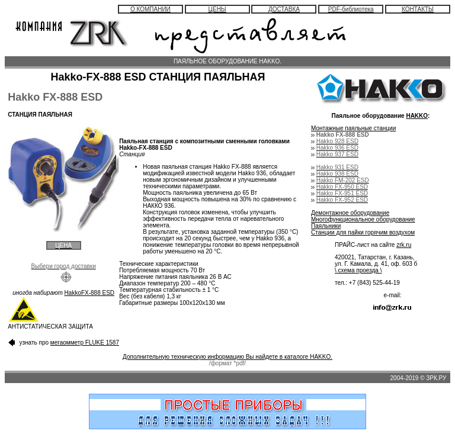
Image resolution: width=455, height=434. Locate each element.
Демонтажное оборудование (350, 213)
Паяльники (326, 226)
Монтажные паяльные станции (353, 128)
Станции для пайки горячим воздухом (363, 232)
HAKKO (417, 115)
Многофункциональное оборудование (363, 219)
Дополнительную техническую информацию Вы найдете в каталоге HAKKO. (227, 356)
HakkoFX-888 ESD (89, 293)
